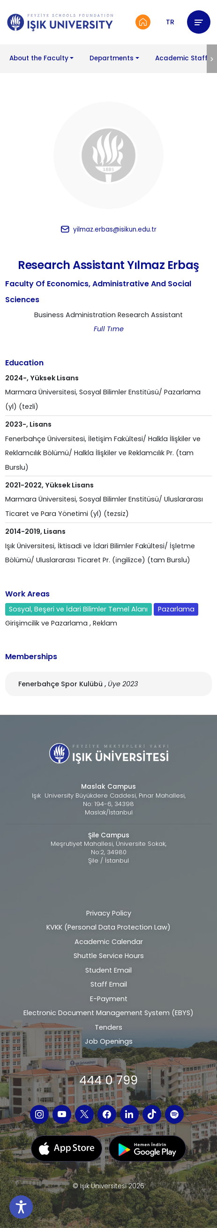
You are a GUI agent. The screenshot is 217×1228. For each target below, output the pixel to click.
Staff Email (108, 984)
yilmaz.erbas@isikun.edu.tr (115, 229)
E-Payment (108, 998)
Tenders (108, 1027)
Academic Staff (181, 58)
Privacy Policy (108, 913)
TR (170, 22)
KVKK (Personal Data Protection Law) (108, 927)
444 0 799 (108, 1080)
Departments (112, 58)
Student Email (108, 970)
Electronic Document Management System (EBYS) (108, 1012)
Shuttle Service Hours (109, 955)
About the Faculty (38, 58)
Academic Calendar (109, 941)
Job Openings (109, 1041)
